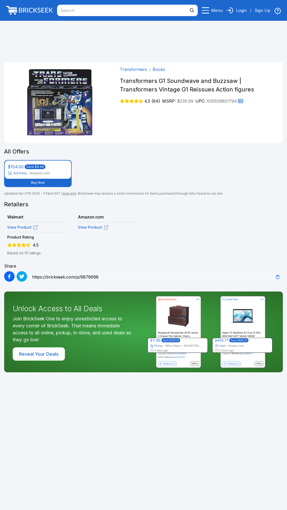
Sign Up (262, 10)
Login (241, 10)
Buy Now (38, 182)
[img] (278, 11)
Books (159, 69)
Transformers (133, 69)
